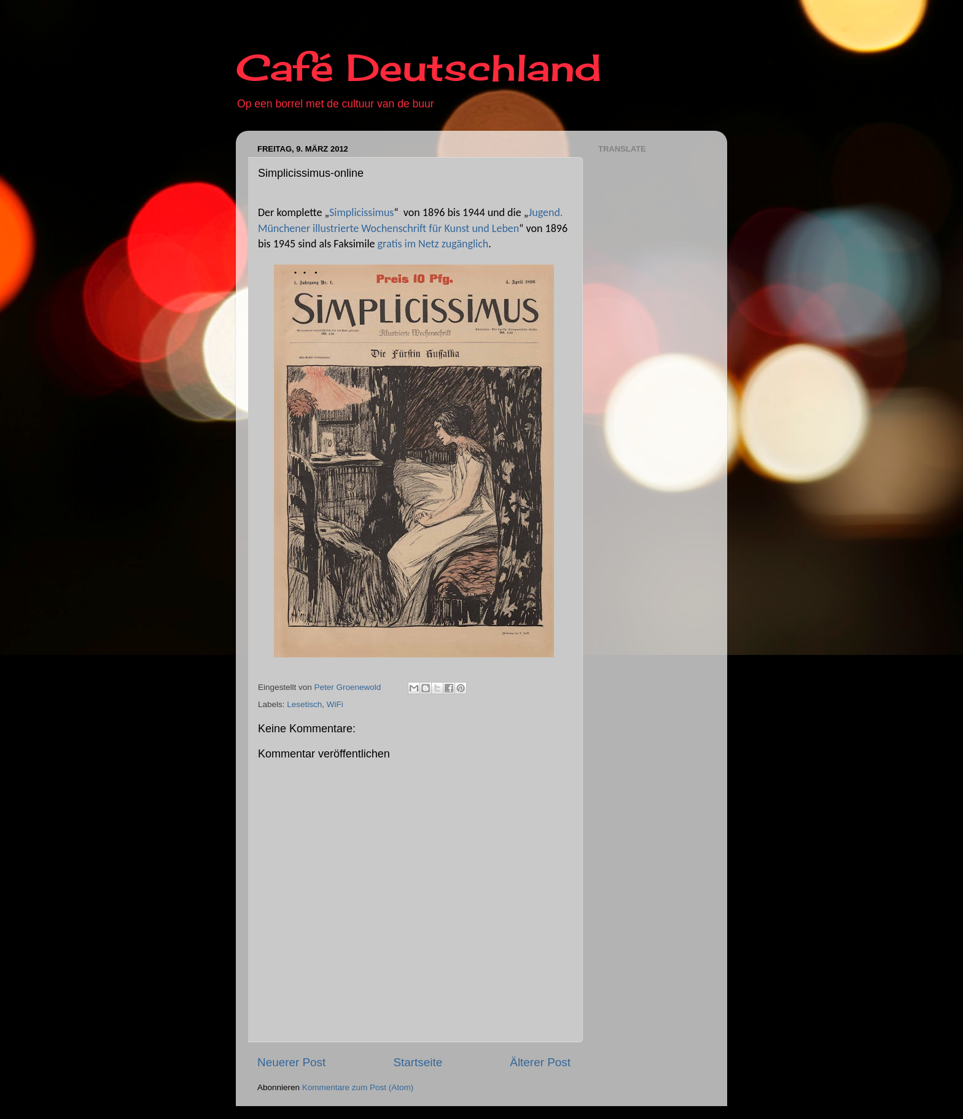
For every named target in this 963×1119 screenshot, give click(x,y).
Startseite (417, 1062)
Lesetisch (304, 704)
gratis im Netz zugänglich (433, 243)
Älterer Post (540, 1062)
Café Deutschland (418, 67)
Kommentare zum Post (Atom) (358, 1087)
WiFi (335, 704)
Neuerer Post (291, 1062)
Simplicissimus (361, 212)
